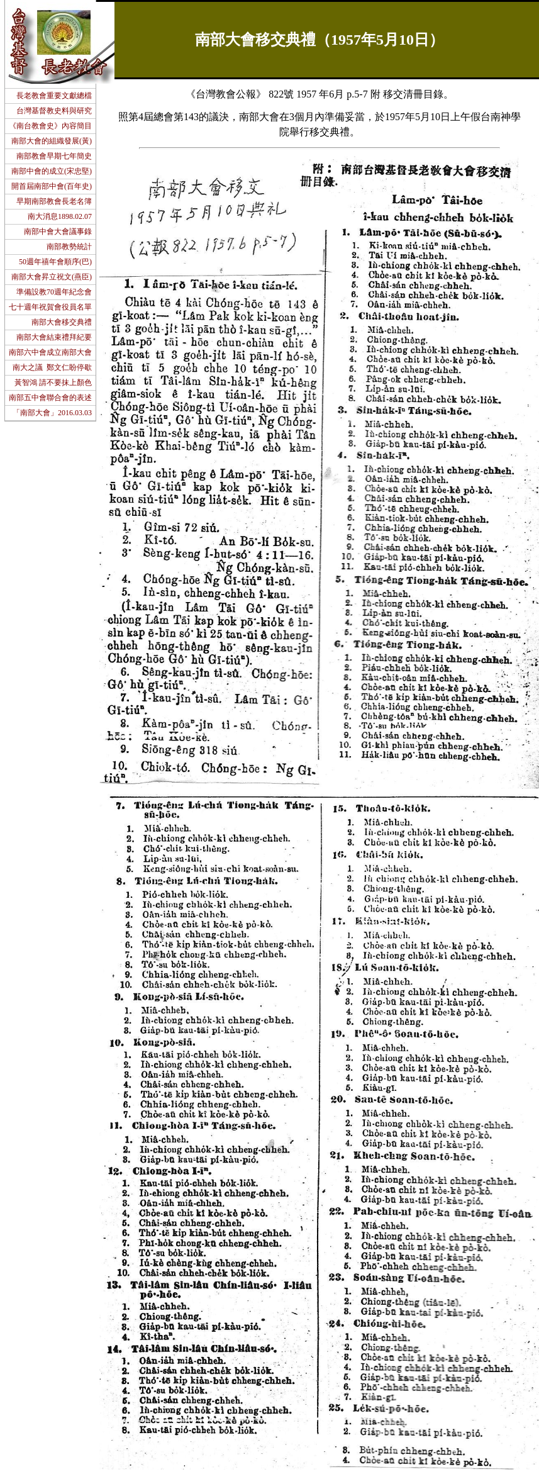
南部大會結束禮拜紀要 (54, 337)
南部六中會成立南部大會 (50, 352)
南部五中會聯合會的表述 (50, 397)
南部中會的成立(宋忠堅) (51, 171)
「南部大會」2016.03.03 (52, 412)
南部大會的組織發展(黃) (51, 141)
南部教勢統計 (69, 246)
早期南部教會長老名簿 (54, 201)
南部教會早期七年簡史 (54, 156)
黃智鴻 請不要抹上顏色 (53, 382)
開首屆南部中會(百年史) (51, 186)
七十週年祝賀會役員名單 (50, 307)
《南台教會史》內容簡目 (50, 125)
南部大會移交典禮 (61, 322)
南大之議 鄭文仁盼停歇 (52, 367)
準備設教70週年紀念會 (54, 292)
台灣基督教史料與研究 (54, 110)
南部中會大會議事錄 (58, 231)
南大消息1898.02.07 (60, 216)
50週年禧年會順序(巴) (55, 261)
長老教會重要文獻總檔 (54, 95)
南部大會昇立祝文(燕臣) (51, 276)
